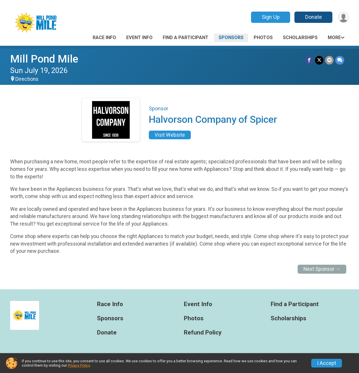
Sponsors (231, 37)
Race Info (104, 37)
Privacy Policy (79, 365)
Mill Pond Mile (44, 59)
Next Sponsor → (322, 269)
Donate (313, 17)
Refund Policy (202, 332)
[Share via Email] (329, 60)
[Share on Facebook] (309, 60)
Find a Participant (185, 37)
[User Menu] (343, 17)
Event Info (139, 37)
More (334, 37)
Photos (263, 37)
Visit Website (170, 135)
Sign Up (271, 17)
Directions (27, 79)
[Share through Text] (339, 60)
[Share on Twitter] (319, 60)
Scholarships (300, 37)
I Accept (326, 363)
